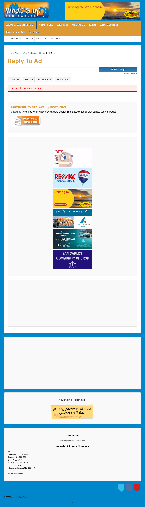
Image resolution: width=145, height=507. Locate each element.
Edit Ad (29, 79)
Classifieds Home (13, 38)
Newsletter (34, 32)
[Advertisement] (30, 302)
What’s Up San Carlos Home (20, 25)
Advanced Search (129, 74)
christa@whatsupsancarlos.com (72, 441)
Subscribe (16, 111)
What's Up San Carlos (19, 497)
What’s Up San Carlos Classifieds (29, 53)
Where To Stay (45, 25)
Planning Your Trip (15, 32)
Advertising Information (72, 399)
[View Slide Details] (102, 11)
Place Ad (29, 38)
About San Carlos (109, 25)
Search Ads (55, 38)
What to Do (62, 25)
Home (10, 53)
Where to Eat (78, 25)
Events (92, 25)
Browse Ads (41, 38)
